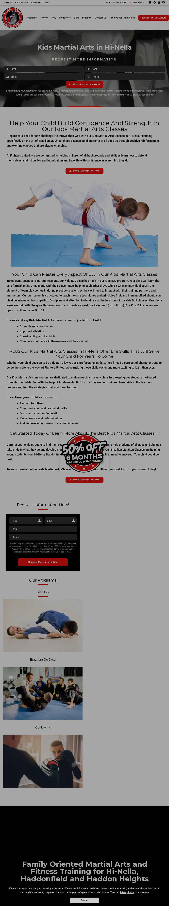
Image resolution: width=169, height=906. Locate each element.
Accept (84, 900)
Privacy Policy (127, 892)
